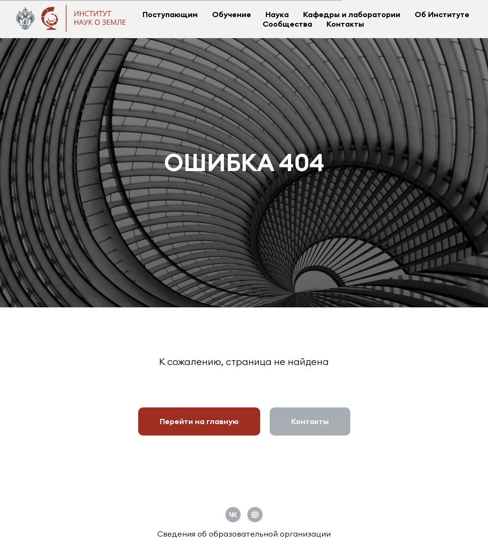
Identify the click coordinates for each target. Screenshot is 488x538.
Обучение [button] (231, 14)
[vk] (233, 514)
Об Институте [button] (442, 14)
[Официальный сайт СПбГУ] (255, 514)
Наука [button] (277, 14)
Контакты (345, 24)
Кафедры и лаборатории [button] (351, 14)
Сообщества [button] (287, 24)
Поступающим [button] (170, 14)
